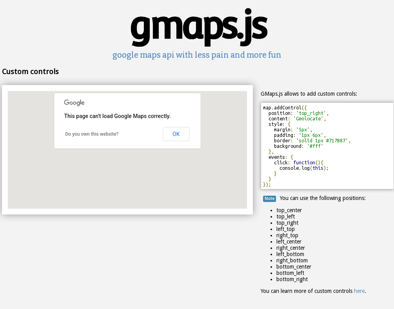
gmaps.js (197, 25)
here (359, 291)
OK (176, 134)
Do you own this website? (92, 134)
